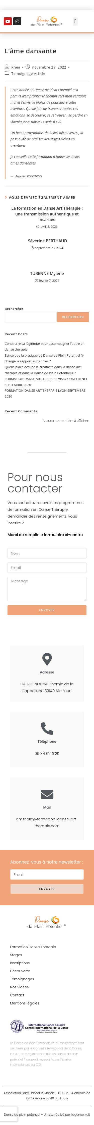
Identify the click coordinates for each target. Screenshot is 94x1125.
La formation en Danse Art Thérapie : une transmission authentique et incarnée (47, 213)
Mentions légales (24, 1003)
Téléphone (47, 741)
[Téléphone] (47, 728)
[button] (75, 21)
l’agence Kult (80, 1114)
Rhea (15, 67)
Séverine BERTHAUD (47, 241)
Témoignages (22, 979)
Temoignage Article (28, 73)
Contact (17, 995)
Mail (47, 807)
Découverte (20, 971)
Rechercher (14, 308)
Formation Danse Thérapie (33, 946)
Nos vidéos (19, 987)
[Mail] (47, 794)
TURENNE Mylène (47, 273)
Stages (16, 955)
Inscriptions (20, 963)
